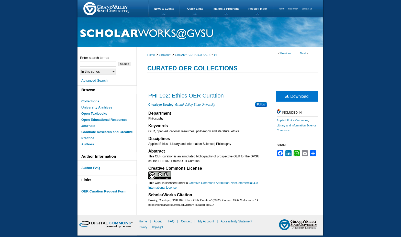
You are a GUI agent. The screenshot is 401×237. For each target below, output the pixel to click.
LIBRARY (165, 54)
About (158, 221)
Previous (285, 53)
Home (151, 54)
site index (293, 8)
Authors (87, 144)
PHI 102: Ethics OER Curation (186, 95)
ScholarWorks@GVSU (200, 32)
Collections (90, 101)
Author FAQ (90, 168)
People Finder (257, 8)
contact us (307, 8)
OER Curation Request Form (103, 191)
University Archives (96, 107)
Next (303, 53)
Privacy (143, 227)
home (282, 8)
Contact (186, 221)
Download (297, 96)
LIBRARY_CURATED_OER (192, 54)
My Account (206, 221)
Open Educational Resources (104, 120)
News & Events (164, 8)
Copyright (157, 227)
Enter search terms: (94, 58)
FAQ (171, 221)
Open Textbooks (94, 113)
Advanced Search (94, 80)
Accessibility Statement (236, 221)
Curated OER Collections (192, 68)
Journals (88, 126)
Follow (261, 104)
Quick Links (195, 8)
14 (215, 54)
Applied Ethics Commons (292, 120)
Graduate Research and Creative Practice (107, 135)
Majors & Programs (226, 8)
